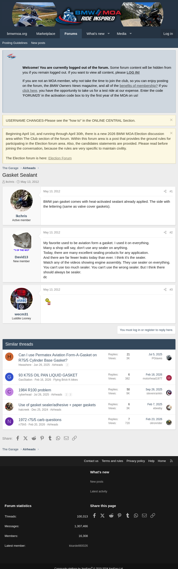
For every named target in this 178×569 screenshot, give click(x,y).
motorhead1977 (152, 378)
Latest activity (99, 488)
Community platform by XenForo (89, 563)
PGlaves (157, 358)
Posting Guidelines (14, 43)
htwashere (25, 364)
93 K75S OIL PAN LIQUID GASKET (48, 375)
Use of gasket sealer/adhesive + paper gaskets (57, 405)
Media (121, 34)
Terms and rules (112, 461)
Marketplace (45, 34)
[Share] (165, 191)
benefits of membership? (139, 86)
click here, (30, 90)
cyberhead (25, 394)
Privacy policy (136, 461)
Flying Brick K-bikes (65, 379)
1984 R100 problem (35, 390)
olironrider (156, 423)
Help (151, 461)
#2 (171, 232)
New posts (38, 43)
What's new (95, 34)
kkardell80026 (78, 541)
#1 (171, 191)
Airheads (57, 364)
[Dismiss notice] (171, 120)
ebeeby (157, 408)
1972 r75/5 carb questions (40, 420)
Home (162, 461)
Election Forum (60, 158)
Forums (70, 34)
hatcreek (24, 409)
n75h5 (22, 424)
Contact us (91, 461)
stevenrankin (154, 393)
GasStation (25, 379)
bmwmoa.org (17, 34)
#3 (171, 289)
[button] (108, 33)
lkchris (10, 181)
